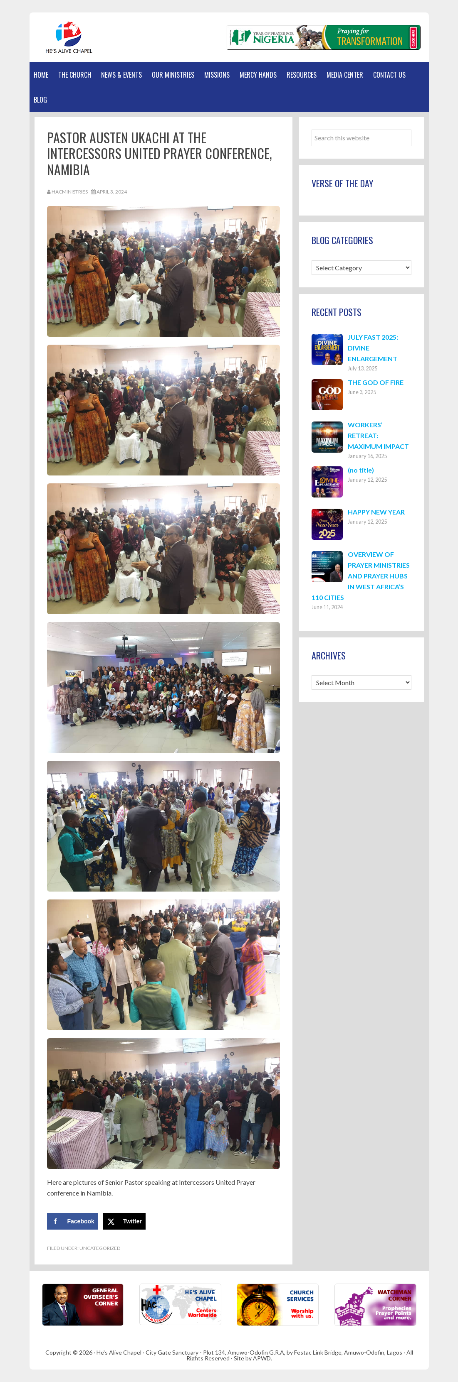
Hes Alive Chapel (69, 37)
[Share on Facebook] (72, 1221)
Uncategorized (99, 1248)
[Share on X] (124, 1221)
